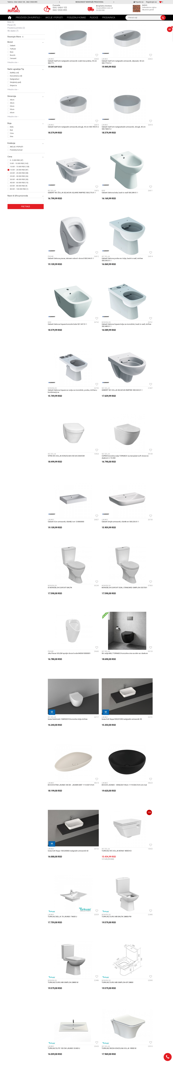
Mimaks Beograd (14, 22)
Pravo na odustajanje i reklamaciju (62, 1014)
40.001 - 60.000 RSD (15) (19, 203)
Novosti (51, 996)
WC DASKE (13, 51)
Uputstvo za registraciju (58, 1017)
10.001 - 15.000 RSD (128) (19, 187)
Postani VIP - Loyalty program (60, 990)
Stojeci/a (13, 106)
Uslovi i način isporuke (57, 1002)
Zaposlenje (92, 990)
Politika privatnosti (55, 1023)
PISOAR (12, 45)
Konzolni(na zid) (16, 96)
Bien (11, 73)
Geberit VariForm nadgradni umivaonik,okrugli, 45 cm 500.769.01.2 (146, 72)
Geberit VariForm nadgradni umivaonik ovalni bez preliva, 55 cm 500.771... (65, 72)
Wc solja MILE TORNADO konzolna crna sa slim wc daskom (106, 406)
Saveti (50, 993)
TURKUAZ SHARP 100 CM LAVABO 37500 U (64, 849)
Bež (11, 151)
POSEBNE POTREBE (16, 48)
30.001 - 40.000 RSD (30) (19, 200)
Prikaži (137, 27)
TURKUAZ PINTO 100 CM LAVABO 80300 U (104, 794)
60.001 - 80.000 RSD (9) (18, 206)
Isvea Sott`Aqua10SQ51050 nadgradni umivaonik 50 (62, 461)
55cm (12, 130)
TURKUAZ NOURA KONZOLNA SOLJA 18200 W (146, 627)
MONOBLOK (14, 40)
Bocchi (12, 76)
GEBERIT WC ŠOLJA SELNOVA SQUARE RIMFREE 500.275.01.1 (103, 128)
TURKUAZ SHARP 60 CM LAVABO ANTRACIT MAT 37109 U (145, 850)
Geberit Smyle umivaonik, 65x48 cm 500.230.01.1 (66, 349)
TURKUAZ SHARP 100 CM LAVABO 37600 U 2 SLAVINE (105, 850)
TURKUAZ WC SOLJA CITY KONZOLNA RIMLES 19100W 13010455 (106, 906)
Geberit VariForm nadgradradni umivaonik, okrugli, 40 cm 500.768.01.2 (64, 128)
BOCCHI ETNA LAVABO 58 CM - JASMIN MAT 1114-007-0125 (105, 461)
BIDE (11, 42)
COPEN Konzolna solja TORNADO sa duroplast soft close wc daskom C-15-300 (106, 294)
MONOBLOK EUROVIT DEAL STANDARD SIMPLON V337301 (143, 350)
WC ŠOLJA (13, 37)
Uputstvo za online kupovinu (59, 1020)
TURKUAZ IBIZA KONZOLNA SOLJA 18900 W (105, 627)
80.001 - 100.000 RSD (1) (19, 210)
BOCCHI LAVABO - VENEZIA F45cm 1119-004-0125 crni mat (145, 461)
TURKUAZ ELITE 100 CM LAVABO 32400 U (64, 627)
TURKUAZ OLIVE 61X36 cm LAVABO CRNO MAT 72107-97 (66, 684)
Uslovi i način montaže (57, 1008)
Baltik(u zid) (14, 93)
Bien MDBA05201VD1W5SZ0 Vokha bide (144, 905)
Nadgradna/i (14, 100)
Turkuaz (13, 69)
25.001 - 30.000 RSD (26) (19, 197)
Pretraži (25, 227)
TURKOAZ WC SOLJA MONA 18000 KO (103, 516)
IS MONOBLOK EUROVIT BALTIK (100, 349)
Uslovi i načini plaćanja (57, 1005)
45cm (12, 123)
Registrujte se (151, 2)
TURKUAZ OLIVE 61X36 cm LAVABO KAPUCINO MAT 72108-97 (106, 684)
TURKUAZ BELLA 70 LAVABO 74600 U (142, 516)
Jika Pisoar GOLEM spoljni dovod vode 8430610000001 (63, 406)
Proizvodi (26, 22)
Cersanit (13, 79)
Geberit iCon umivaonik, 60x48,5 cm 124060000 (146, 293)
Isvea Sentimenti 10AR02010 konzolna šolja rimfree (145, 406)
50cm (12, 127)
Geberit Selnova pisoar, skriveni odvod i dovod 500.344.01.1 (66, 183)
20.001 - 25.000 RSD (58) (19, 194)
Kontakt (91, 999)
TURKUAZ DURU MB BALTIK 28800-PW (63, 571)
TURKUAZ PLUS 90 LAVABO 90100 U (142, 794)
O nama (91, 993)
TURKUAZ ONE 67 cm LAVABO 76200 (62, 738)
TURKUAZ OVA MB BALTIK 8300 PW (142, 738)
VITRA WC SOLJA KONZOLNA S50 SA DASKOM (66, 293)
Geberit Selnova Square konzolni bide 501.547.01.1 (142, 183)
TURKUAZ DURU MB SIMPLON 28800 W (103, 571)
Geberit (12, 66)
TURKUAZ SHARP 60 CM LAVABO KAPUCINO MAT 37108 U (65, 906)
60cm (12, 133)
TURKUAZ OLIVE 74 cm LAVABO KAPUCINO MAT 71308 (145, 684)
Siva (11, 157)
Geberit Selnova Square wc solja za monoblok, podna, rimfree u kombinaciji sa (106, 239)
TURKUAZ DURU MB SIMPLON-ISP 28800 (144, 571)
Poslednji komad (16, 170)
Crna (12, 154)
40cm (12, 120)
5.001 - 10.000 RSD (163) (19, 184)
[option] (86, 2)
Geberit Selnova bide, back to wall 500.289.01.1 (146, 127)
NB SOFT (94, 1061)
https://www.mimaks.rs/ (74, 1061)
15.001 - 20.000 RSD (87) (19, 190)
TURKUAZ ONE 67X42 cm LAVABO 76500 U (104, 738)
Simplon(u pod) (15, 103)
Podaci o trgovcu (95, 996)
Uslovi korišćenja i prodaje (58, 1011)
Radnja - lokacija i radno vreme (101, 1002)
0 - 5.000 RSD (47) (16, 181)
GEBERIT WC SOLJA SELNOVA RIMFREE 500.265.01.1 (143, 239)
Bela (11, 147)
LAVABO (13, 34)
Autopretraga (87, 27)
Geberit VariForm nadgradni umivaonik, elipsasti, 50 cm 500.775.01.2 (103, 72)
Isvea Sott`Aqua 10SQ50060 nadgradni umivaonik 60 (63, 517)
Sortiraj (99, 27)
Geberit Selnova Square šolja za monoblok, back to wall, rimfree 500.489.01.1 (64, 239)
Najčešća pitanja (55, 999)
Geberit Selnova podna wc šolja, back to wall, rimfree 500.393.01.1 (105, 183)
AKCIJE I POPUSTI (16, 167)
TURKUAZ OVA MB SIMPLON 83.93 (61, 794)
